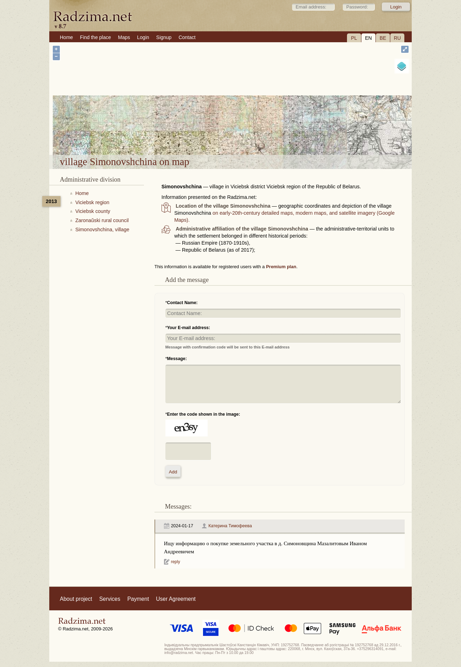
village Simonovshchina (267, 136)
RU (397, 38)
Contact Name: (182, 302)
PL (354, 38)
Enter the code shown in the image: (203, 414)
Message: (177, 358)
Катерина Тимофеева (230, 525)
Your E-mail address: (188, 327)
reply (175, 561)
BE (383, 38)
